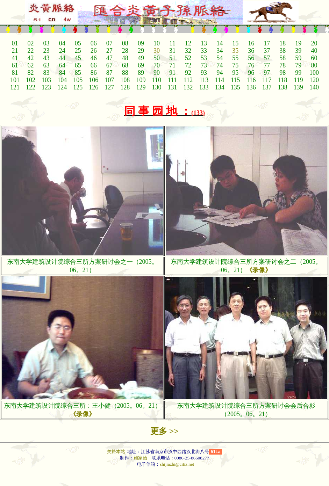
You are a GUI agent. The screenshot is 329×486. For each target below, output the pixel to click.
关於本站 (116, 451)
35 (235, 50)
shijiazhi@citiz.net (177, 464)
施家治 (140, 457)
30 (156, 50)
